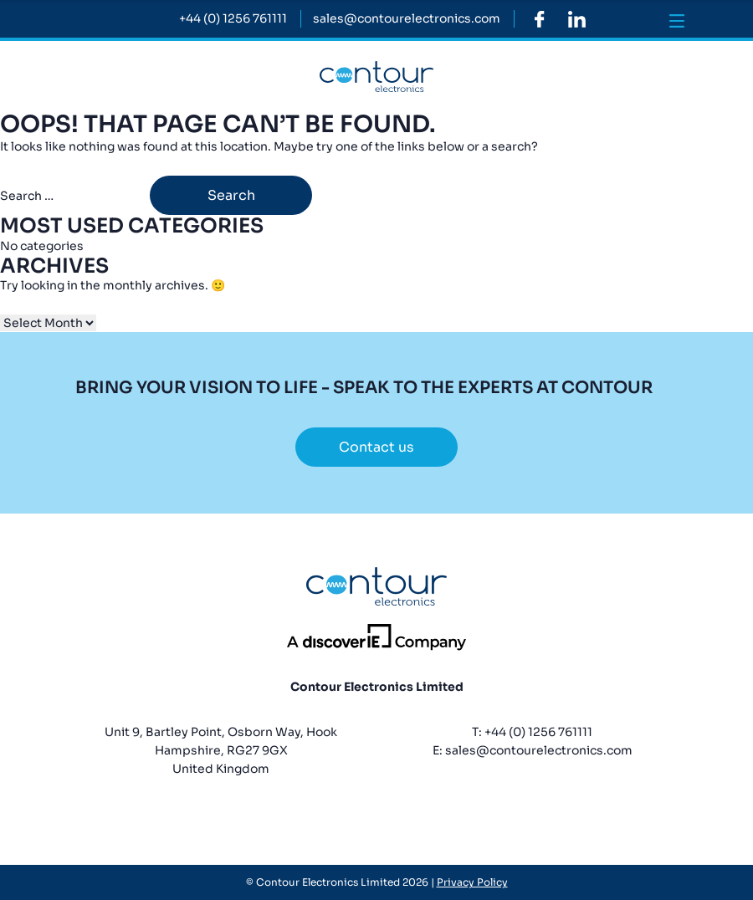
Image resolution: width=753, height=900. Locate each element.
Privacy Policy (472, 882)
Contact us (376, 447)
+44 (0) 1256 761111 (538, 731)
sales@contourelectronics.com (539, 750)
